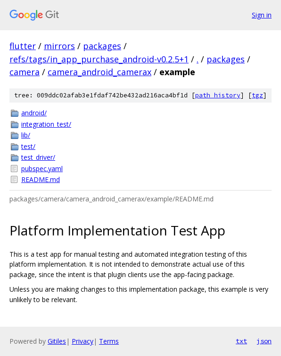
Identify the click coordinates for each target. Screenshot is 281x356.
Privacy (82, 341)
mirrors (59, 46)
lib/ (25, 134)
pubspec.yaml (42, 168)
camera (24, 72)
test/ (28, 146)
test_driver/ (38, 157)
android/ (34, 112)
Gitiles (57, 341)
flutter (22, 46)
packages (102, 46)
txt (241, 341)
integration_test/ (46, 124)
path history (217, 95)
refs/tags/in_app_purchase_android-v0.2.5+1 (99, 59)
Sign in (262, 14)
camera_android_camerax (99, 72)
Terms (109, 341)
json (264, 341)
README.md (40, 179)
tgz (257, 95)
